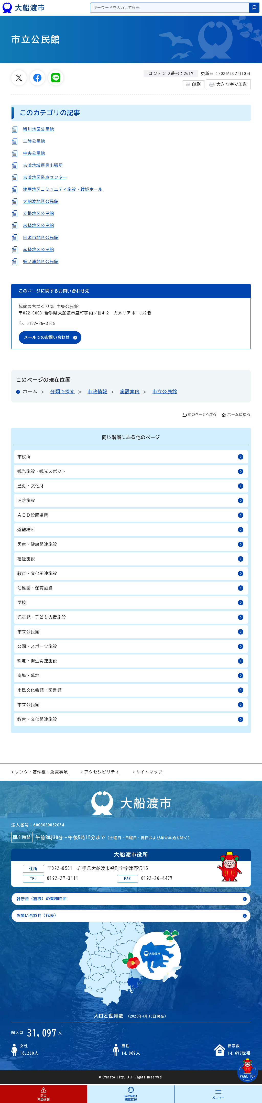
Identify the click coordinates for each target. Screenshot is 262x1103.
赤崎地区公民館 (38, 249)
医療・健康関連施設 (130, 544)
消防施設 (130, 501)
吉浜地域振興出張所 (43, 165)
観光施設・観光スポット (130, 471)
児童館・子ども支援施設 (130, 617)
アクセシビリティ (100, 772)
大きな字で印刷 (228, 84)
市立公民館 (164, 391)
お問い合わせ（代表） (39, 916)
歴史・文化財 (130, 486)
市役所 (130, 457)
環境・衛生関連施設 (130, 661)
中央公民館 (34, 153)
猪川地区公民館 (38, 129)
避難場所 (130, 530)
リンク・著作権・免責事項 (39, 772)
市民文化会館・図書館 (130, 690)
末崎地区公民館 (38, 225)
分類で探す (62, 391)
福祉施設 (130, 559)
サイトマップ (148, 772)
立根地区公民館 (38, 213)
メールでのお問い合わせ (48, 337)
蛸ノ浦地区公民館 (40, 261)
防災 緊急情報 (43, 1094)
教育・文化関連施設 (130, 573)
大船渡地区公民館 (40, 201)
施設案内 (130, 391)
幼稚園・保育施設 (130, 588)
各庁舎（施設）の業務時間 (43, 899)
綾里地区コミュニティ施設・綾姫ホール (63, 189)
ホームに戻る (236, 415)
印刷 (193, 84)
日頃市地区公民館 (40, 237)
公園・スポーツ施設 (130, 646)
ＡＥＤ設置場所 (130, 515)
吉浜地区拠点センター (45, 177)
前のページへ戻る (199, 415)
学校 (130, 603)
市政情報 (97, 391)
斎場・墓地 (130, 676)
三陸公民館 (34, 141)
